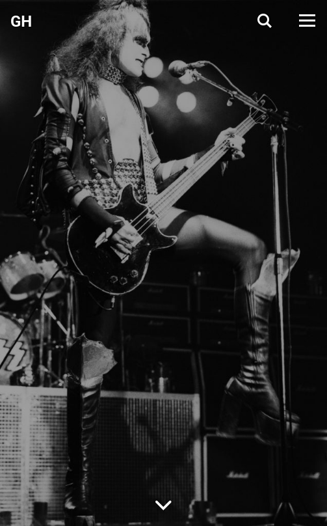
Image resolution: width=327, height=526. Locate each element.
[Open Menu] (306, 20)
